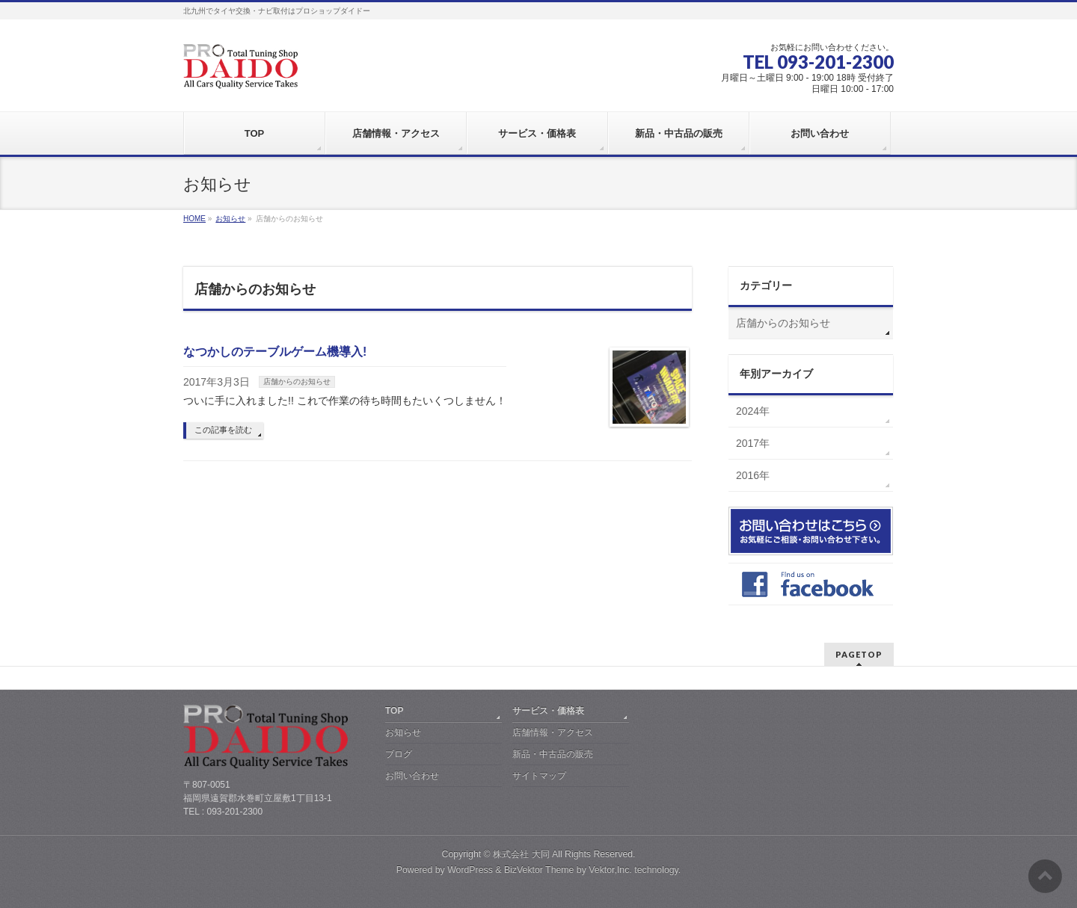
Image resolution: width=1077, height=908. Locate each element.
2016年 (753, 475)
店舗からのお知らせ (297, 381)
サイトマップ (539, 775)
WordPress (470, 870)
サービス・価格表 (548, 710)
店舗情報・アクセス (552, 732)
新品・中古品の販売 (552, 754)
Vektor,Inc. (610, 870)
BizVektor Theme (539, 870)
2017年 (753, 443)
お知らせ (403, 732)
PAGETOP (859, 654)
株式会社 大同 (521, 854)
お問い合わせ (412, 775)
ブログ (398, 754)
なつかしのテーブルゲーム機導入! (274, 351)
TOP (394, 710)
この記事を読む (223, 429)
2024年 (753, 411)
